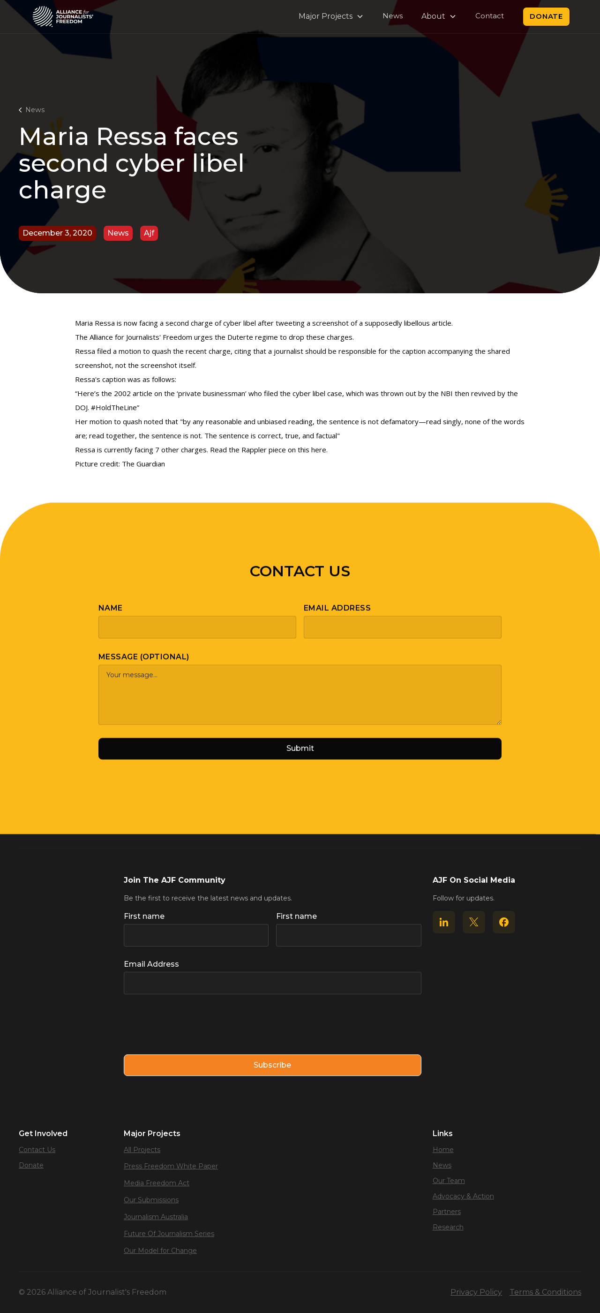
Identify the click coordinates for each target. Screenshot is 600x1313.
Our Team (449, 1180)
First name (144, 916)
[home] (63, 17)
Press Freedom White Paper (171, 1166)
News (392, 15)
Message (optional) (143, 664)
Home (443, 1149)
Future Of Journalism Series (169, 1233)
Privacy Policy (476, 1292)
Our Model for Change (160, 1250)
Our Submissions (151, 1200)
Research (448, 1227)
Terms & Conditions (545, 1292)
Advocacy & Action (463, 1196)
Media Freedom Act (156, 1183)
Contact (489, 15)
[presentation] (195, 1025)
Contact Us (37, 1149)
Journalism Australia (156, 1217)
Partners (447, 1211)
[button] (331, 16)
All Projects (142, 1149)
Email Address (337, 615)
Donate (546, 16)
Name (110, 615)
